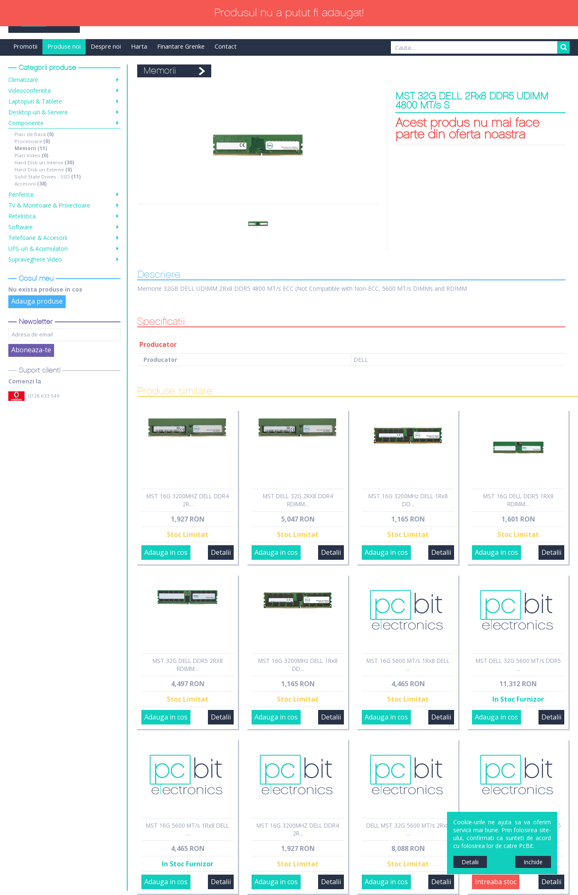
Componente (26, 123)
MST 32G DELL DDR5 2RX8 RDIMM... (188, 664)
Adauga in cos (166, 552)
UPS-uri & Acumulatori (38, 248)
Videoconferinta (29, 90)
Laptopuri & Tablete (35, 101)
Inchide (533, 862)
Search (563, 47)
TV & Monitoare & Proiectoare (49, 205)
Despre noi (106, 46)
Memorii (31, 148)
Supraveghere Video (35, 259)
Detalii (221, 552)
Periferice (21, 194)
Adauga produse (37, 301)
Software (20, 227)
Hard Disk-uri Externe (43, 169)
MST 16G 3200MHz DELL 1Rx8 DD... (408, 500)
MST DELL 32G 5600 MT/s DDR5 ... (518, 664)
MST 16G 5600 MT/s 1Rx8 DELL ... (408, 664)
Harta (139, 46)
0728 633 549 (43, 396)
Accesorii (31, 183)
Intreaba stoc (495, 881)
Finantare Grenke (181, 46)
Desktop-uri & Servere (38, 112)
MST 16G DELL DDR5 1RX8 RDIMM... (518, 500)
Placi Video (31, 155)
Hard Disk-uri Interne (44, 162)
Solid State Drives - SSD (48, 176)
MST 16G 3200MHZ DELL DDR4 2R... (187, 500)
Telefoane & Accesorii (37, 238)
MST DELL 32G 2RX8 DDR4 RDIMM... (298, 500)
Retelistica (22, 216)
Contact (226, 46)
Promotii (25, 46)
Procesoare (32, 141)
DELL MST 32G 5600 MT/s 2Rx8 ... (408, 829)
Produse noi (64, 46)
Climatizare (23, 80)
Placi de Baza (34, 134)
